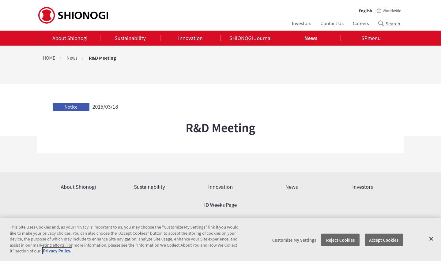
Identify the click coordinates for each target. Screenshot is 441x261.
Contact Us (332, 23)
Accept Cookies (383, 240)
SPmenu (371, 38)
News (311, 38)
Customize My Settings (294, 240)
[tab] (70, 38)
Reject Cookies (340, 240)
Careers (361, 23)
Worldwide (392, 10)
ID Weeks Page (220, 204)
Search (382, 23)
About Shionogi (70, 38)
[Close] (431, 238)
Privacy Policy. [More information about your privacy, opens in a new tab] (57, 251)
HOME (49, 58)
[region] (220, 239)
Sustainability (130, 38)
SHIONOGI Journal (250, 38)
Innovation (190, 38)
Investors (301, 23)
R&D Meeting (102, 58)
